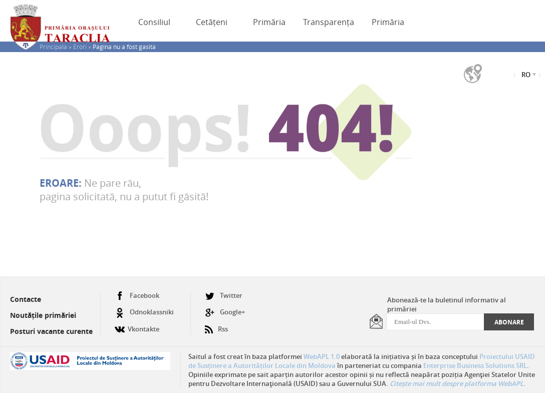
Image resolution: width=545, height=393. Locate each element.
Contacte (25, 299)
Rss (216, 325)
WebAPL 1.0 (322, 356)
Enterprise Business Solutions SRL (475, 365)
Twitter (223, 295)
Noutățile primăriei (43, 315)
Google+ (225, 312)
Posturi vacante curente (51, 331)
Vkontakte (137, 325)
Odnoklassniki (144, 312)
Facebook (137, 295)
